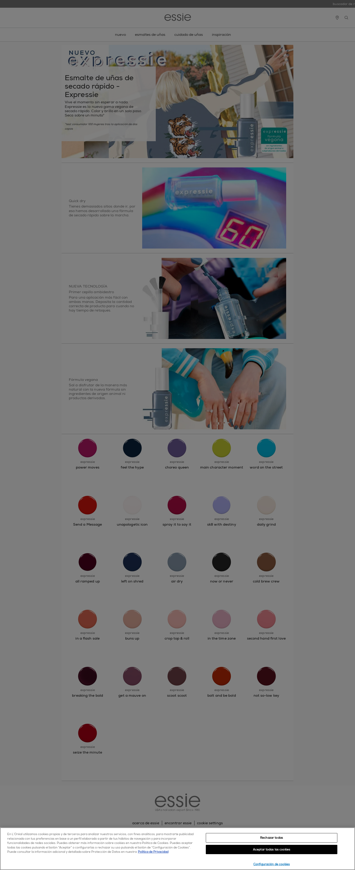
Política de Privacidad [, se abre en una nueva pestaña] (153, 852)
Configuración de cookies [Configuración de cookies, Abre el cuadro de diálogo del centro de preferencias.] (271, 864)
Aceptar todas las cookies (271, 849)
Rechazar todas (271, 838)
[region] (177, 848)
